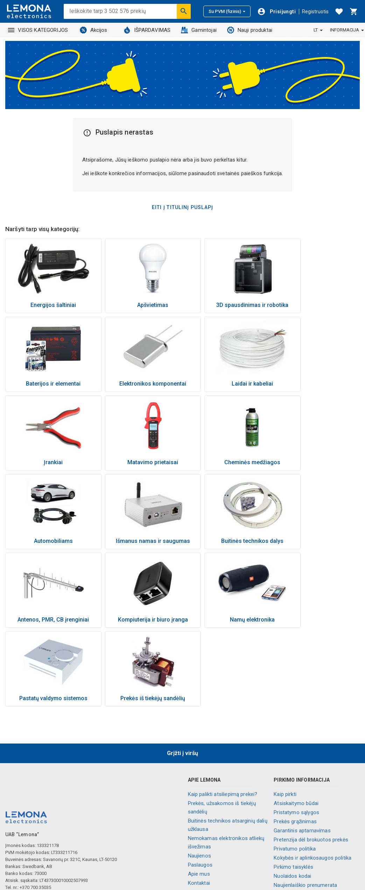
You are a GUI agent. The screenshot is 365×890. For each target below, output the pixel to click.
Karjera (196, 831)
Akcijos (93, 30)
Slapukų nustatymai (297, 824)
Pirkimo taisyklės (293, 788)
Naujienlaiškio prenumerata (305, 806)
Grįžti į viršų (182, 674)
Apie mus (199, 795)
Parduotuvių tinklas (210, 813)
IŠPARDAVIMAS (147, 30)
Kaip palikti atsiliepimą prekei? (223, 715)
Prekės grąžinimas (295, 743)
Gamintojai (199, 30)
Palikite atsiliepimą (295, 834)
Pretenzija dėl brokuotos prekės (311, 761)
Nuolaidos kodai (292, 797)
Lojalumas (200, 841)
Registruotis (315, 11)
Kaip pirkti (285, 715)
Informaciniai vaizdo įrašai (219, 822)
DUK (278, 815)
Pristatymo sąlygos (296, 734)
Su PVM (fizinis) (227, 11)
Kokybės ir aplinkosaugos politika (312, 779)
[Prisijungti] (276, 11)
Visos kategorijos (208, 850)
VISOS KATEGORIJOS (38, 30)
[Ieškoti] (184, 11)
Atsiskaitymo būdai (296, 725)
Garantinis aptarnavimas (302, 752)
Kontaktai (199, 804)
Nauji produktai (249, 30)
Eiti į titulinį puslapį (182, 207)
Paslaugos (200, 786)
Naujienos (199, 777)
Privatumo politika (295, 770)
